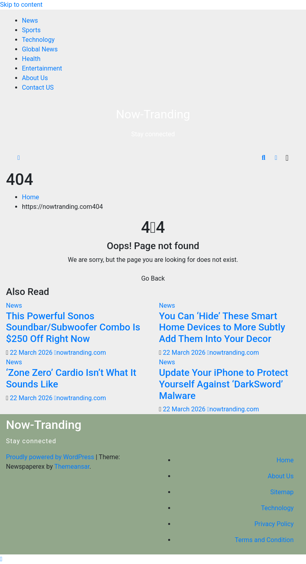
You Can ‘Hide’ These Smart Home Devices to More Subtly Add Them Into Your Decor (222, 327)
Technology (38, 39)
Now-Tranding (153, 114)
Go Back (153, 278)
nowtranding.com (80, 352)
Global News (40, 49)
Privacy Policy (274, 524)
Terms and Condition (264, 540)
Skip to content (21, 4)
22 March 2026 (32, 352)
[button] (263, 157)
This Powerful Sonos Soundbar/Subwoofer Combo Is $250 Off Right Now (73, 327)
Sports (31, 30)
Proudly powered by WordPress (51, 457)
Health (31, 59)
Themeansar (71, 466)
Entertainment (42, 68)
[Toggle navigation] (287, 158)
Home (30, 197)
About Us (35, 78)
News (30, 20)
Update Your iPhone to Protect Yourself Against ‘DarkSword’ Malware (223, 384)
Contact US (38, 87)
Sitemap (282, 492)
